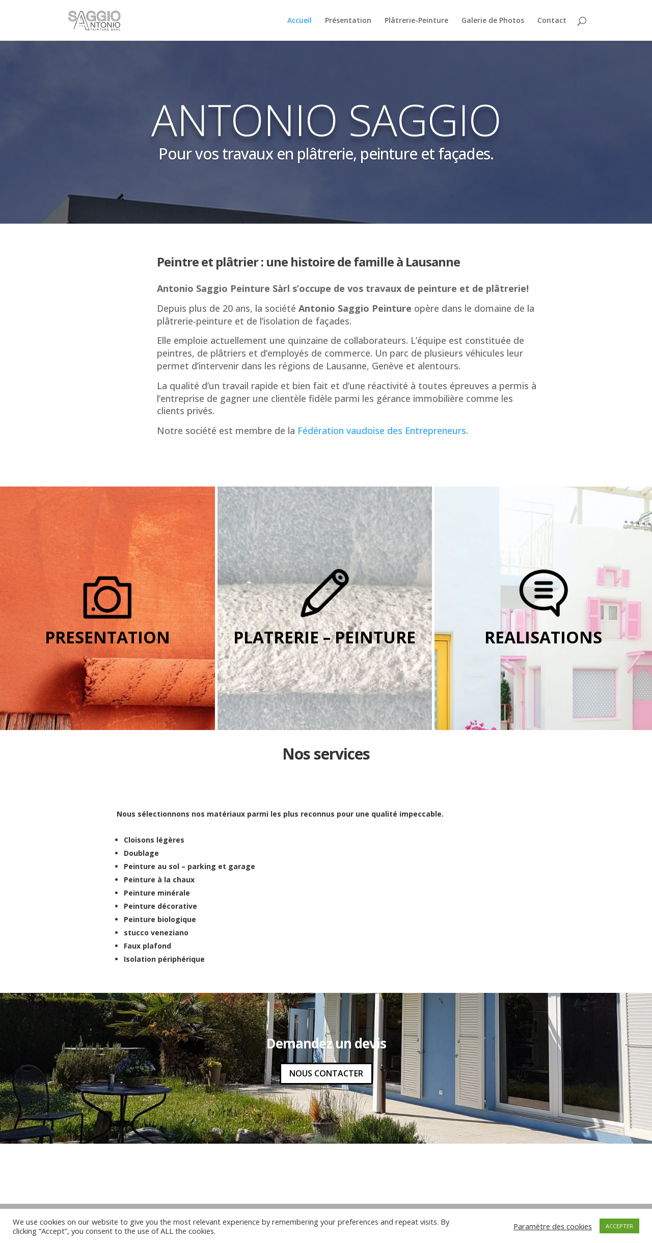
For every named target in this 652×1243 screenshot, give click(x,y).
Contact (551, 21)
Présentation (348, 21)
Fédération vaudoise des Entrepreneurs (381, 430)
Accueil (299, 21)
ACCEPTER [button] (619, 1226)
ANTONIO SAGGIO (326, 119)
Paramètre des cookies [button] (552, 1226)
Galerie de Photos (492, 21)
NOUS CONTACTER (326, 1073)
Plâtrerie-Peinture (416, 21)
